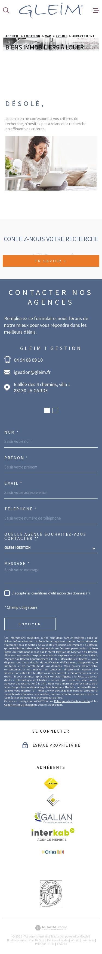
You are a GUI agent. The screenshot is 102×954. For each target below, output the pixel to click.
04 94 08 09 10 (28, 360)
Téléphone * (20, 509)
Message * (17, 563)
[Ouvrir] (6, 10)
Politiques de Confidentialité (72, 701)
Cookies (62, 944)
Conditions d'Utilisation (19, 704)
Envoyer (30, 623)
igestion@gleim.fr (32, 372)
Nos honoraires (16, 940)
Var (48, 36)
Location (32, 36)
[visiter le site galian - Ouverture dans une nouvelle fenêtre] (53, 817)
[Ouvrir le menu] (96, 10)
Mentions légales (58, 940)
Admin (75, 940)
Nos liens (88, 940)
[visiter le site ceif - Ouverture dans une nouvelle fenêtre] (53, 800)
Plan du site (36, 940)
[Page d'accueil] (51, 10)
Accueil (12, 36)
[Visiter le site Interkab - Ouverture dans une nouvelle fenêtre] (53, 834)
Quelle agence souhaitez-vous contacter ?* (45, 536)
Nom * (11, 432)
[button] (47, 410)
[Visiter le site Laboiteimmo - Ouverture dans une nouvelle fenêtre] (51, 927)
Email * (13, 483)
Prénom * (16, 458)
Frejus (61, 36)
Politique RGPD (44, 944)
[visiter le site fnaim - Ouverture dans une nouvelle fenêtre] (51, 783)
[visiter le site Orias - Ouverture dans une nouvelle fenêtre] (52, 852)
